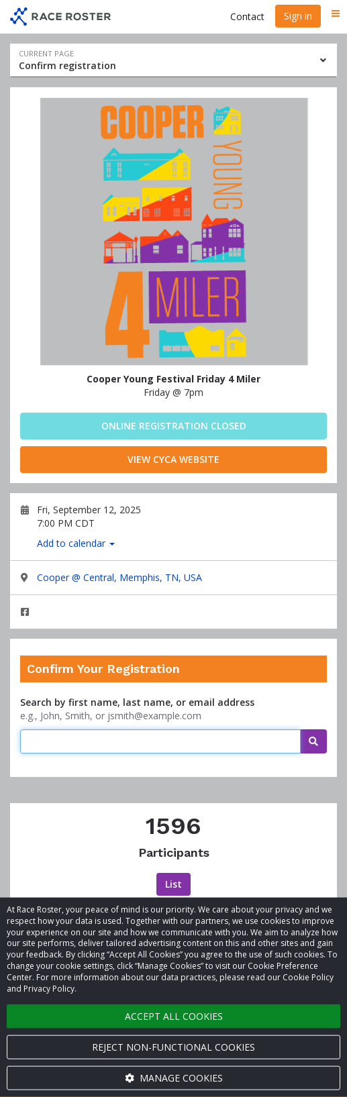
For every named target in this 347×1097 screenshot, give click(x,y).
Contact (247, 16)
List (173, 884)
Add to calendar (76, 543)
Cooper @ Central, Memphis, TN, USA (119, 577)
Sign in (298, 15)
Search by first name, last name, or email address (137, 702)
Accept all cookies (174, 1016)
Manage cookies (174, 1078)
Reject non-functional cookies (173, 1047)
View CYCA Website (173, 459)
